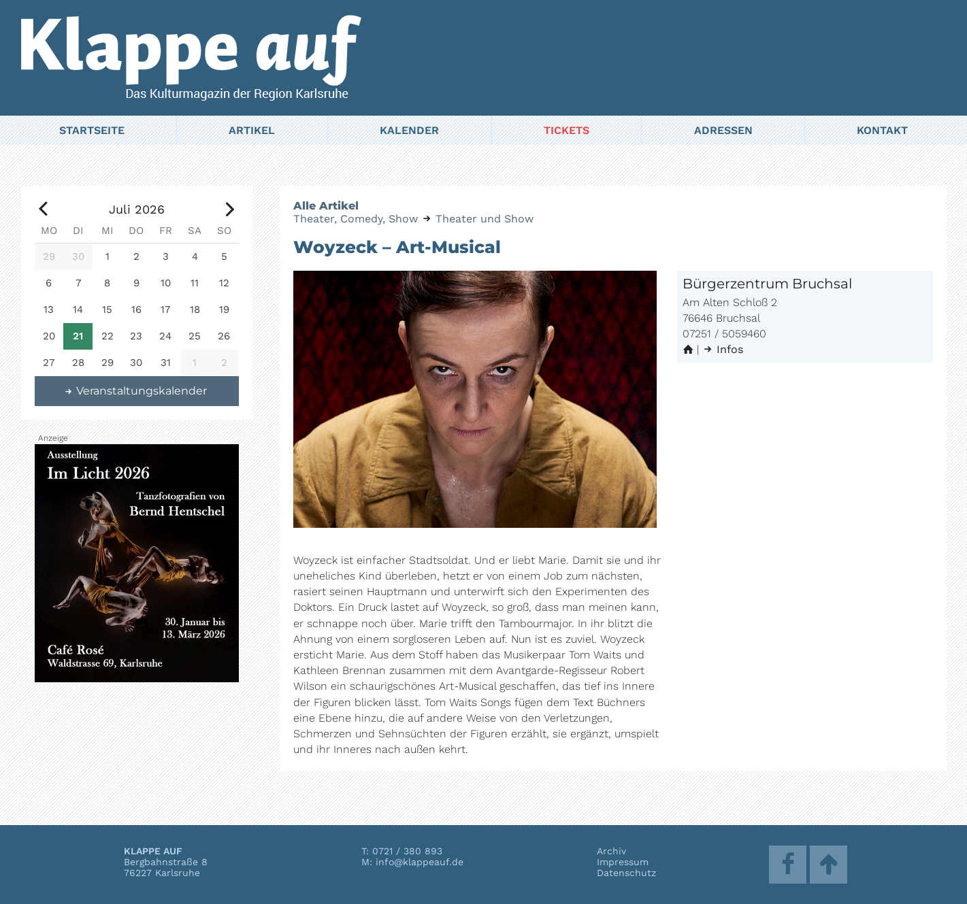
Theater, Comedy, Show (355, 218)
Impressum (623, 861)
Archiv (611, 851)
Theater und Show (485, 218)
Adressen (723, 130)
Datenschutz (626, 872)
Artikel (252, 130)
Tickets (566, 130)
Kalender (409, 130)
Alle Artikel (326, 205)
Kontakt (882, 130)
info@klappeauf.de (419, 861)
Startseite (92, 130)
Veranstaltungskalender (134, 390)
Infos (722, 349)
